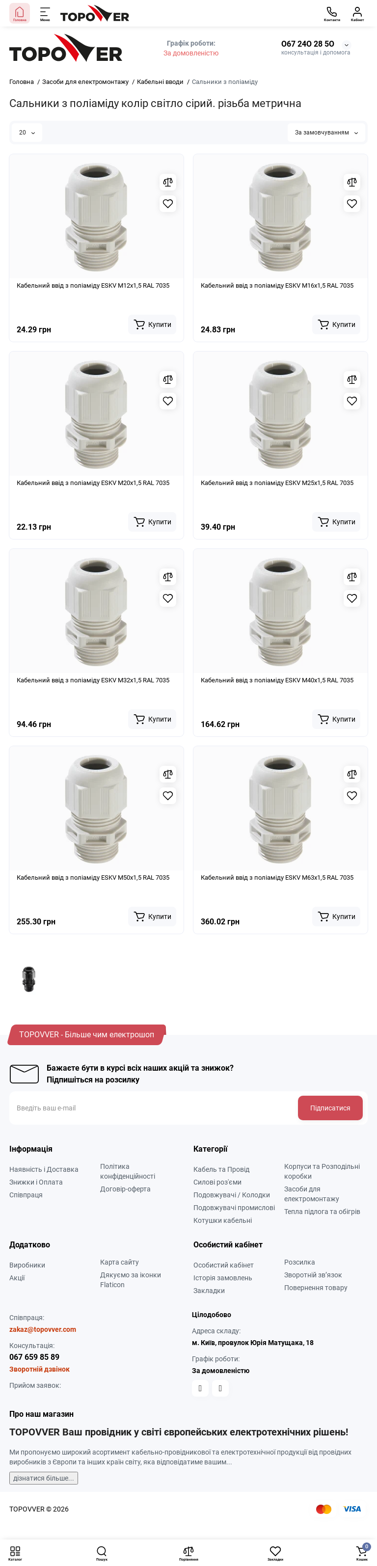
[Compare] (168, 182)
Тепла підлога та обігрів (322, 1211)
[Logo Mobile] (94, 13)
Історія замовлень (222, 1278)
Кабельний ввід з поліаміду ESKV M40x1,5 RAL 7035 (277, 680)
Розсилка (299, 1262)
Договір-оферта (125, 1189)
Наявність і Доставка (44, 1169)
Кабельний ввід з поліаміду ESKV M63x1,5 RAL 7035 (277, 877)
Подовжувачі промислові (234, 1208)
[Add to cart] (152, 324)
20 (27, 132)
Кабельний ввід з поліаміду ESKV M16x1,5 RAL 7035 (277, 285)
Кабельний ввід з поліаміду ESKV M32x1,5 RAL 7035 (93, 680)
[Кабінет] (357, 13)
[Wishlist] (168, 203)
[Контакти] (332, 13)
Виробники (27, 1265)
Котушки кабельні (222, 1220)
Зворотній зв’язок (313, 1275)
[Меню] (45, 13)
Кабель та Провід (221, 1169)
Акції (17, 1278)
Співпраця (26, 1195)
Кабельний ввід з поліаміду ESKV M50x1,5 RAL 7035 (93, 877)
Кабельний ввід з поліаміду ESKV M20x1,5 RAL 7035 (93, 482)
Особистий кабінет (223, 1265)
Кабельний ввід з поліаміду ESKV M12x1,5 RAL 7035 (93, 285)
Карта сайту (119, 1262)
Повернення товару (316, 1288)
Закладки (209, 1291)
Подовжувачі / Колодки (231, 1195)
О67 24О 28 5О (307, 44)
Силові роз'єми (217, 1182)
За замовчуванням (326, 132)
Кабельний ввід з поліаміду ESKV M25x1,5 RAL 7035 (277, 482)
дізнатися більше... (43, 1478)
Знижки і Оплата (36, 1182)
